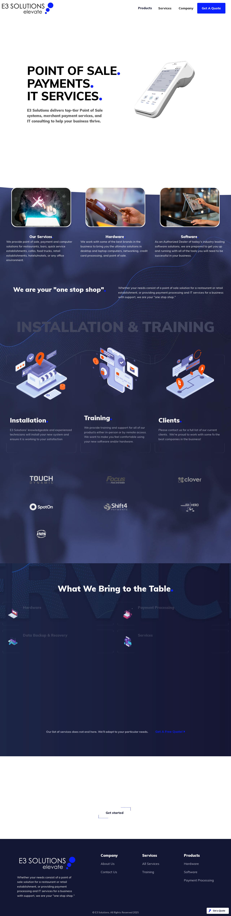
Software (190, 872)
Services (164, 8)
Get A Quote (211, 8)
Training (148, 872)
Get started (114, 813)
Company (186, 8)
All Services (150, 864)
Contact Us (109, 872)
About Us (108, 864)
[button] (145, 8)
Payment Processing (199, 880)
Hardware (191, 864)
